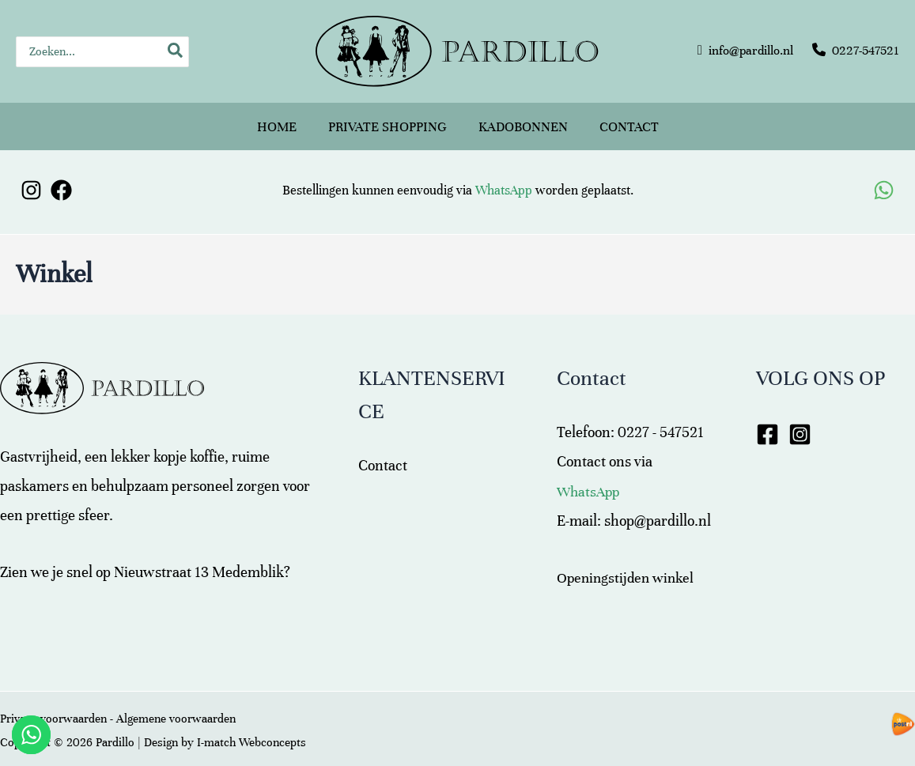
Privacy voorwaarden (53, 706)
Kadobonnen (523, 119)
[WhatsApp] (883, 177)
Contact (629, 119)
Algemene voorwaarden (176, 706)
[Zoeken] (175, 51)
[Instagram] (31, 177)
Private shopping (387, 119)
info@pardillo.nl (751, 50)
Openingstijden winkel (628, 565)
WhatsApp (503, 178)
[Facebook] (61, 177)
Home (277, 119)
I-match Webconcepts (251, 730)
